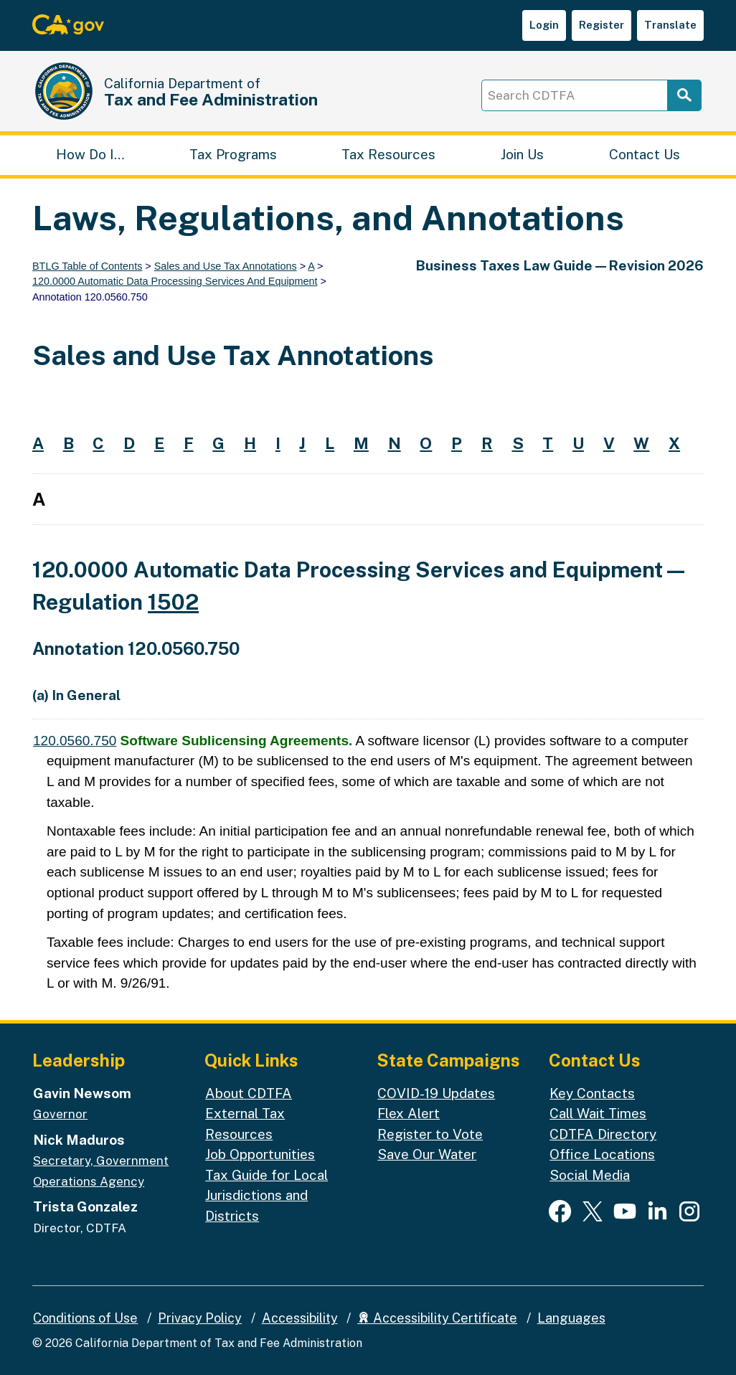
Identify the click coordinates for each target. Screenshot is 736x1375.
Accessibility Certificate (437, 1318)
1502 (173, 602)
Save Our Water (426, 1154)
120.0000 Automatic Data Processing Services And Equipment (175, 281)
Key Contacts (592, 1093)
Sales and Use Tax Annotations (225, 266)
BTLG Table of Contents (87, 266)
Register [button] (601, 25)
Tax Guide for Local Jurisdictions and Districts (266, 1195)
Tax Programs (233, 154)
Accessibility (300, 1318)
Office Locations (602, 1154)
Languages (571, 1318)
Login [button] (544, 25)
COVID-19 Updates (436, 1093)
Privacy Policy (200, 1318)
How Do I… (90, 154)
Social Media (589, 1175)
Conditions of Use (85, 1318)
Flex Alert (408, 1113)
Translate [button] (670, 25)
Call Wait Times (597, 1113)
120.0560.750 (74, 740)
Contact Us (644, 154)
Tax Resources (388, 154)
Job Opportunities (260, 1154)
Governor (60, 1114)
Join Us (522, 154)
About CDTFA (248, 1093)
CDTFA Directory (602, 1134)
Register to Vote (430, 1134)
